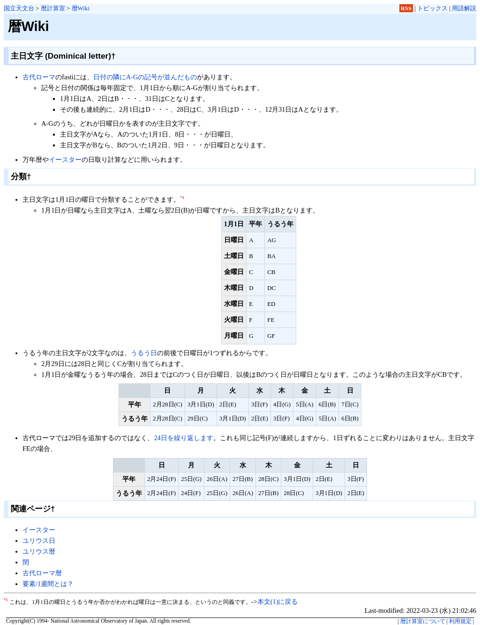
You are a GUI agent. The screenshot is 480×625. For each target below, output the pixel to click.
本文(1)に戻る (277, 601)
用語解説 (464, 8)
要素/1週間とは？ (48, 583)
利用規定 (460, 621)
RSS (406, 8)
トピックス (432, 8)
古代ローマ (38, 77)
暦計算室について (422, 621)
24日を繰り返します (183, 438)
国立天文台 (19, 8)
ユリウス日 (38, 540)
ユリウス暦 (38, 551)
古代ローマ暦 (42, 573)
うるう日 (144, 353)
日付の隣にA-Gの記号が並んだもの (145, 77)
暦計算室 (53, 8)
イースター (65, 159)
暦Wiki (81, 8)
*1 (182, 197)
